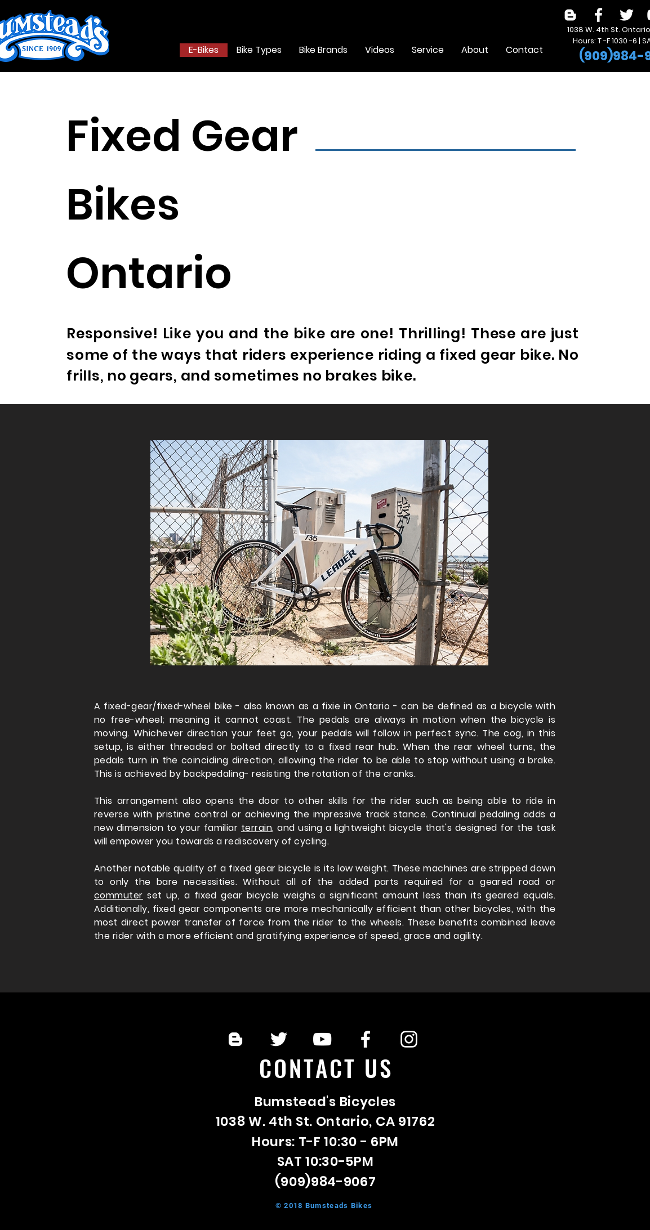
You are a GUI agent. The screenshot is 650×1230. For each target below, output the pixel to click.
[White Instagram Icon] (409, 1039)
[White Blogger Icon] (570, 15)
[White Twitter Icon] (626, 15)
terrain (256, 827)
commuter (118, 895)
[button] (259, 50)
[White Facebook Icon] (598, 15)
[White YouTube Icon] (322, 1039)
